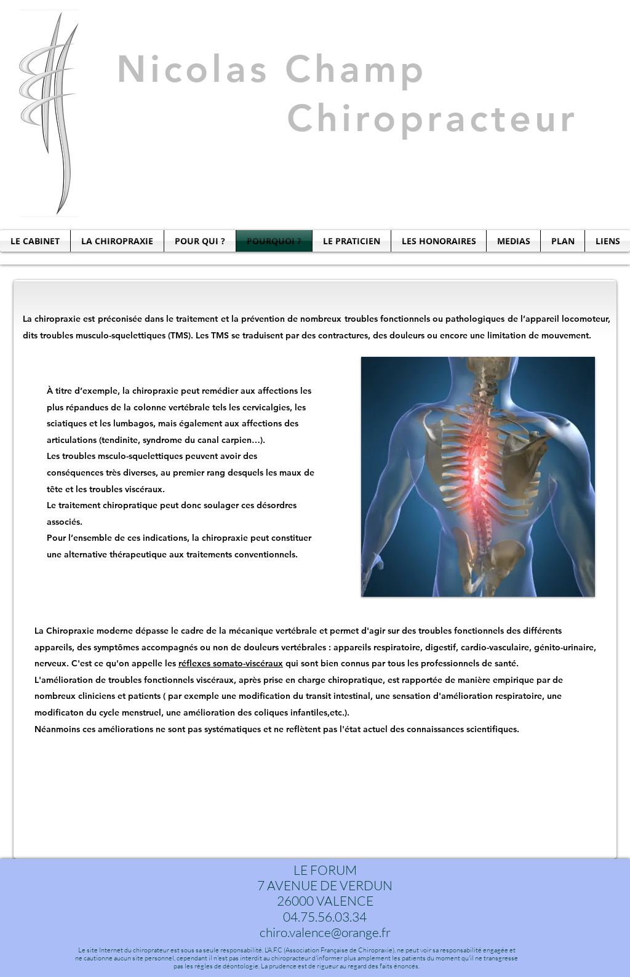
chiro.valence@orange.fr (325, 932)
